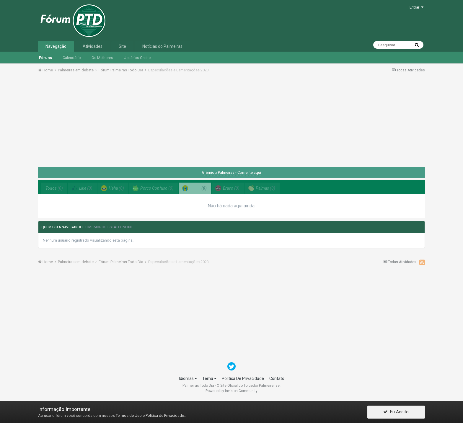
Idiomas (188, 378)
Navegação (55, 46)
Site (122, 46)
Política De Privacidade (243, 378)
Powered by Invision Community (231, 391)
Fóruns (45, 57)
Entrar (416, 7)
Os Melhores (102, 57)
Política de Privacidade (165, 415)
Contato (276, 378)
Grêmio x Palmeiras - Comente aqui (231, 172)
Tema (209, 378)
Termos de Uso (129, 415)
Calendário (72, 57)
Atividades (92, 46)
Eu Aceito (396, 412)
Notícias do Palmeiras (162, 46)
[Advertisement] (231, 122)
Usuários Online (137, 57)
